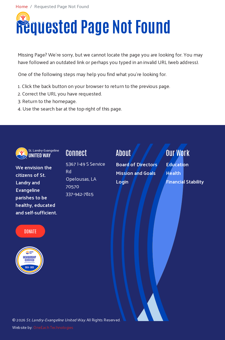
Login (122, 181)
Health (173, 172)
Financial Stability (185, 181)
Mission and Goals (136, 172)
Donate (30, 231)
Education (177, 164)
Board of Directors (136, 164)
